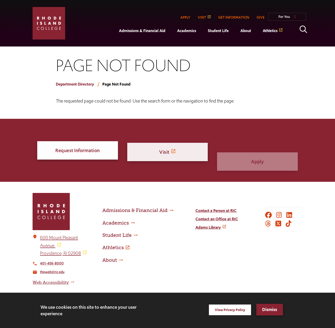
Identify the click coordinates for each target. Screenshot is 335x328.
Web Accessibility (51, 282)
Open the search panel (303, 29)
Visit (164, 155)
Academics (186, 30)
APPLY (185, 17)
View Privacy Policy (230, 309)
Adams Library (208, 227)
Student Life (218, 30)
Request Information (77, 151)
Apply (257, 168)
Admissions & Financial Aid (142, 30)
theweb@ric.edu (52, 271)
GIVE (261, 17)
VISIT (202, 17)
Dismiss (269, 309)
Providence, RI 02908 (60, 253)
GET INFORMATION (233, 17)
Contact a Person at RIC (216, 210)
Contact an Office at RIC (216, 219)
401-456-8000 (52, 263)
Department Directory (75, 84)
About (245, 30)
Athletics (270, 30)
